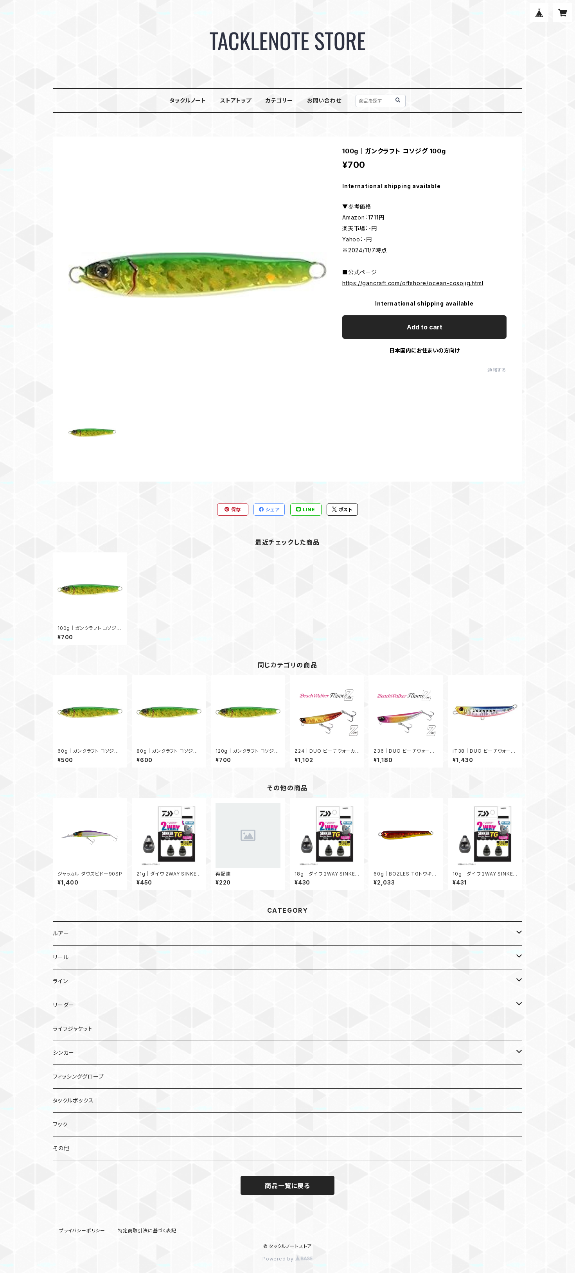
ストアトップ (236, 100)
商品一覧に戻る (287, 1186)
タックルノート (187, 100)
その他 (61, 1148)
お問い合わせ (324, 100)
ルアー (61, 933)
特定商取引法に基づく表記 (147, 1230)
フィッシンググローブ (78, 1076)
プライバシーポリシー (82, 1230)
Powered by (287, 1259)
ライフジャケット (72, 1028)
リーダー (63, 1004)
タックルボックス (73, 1100)
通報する (497, 370)
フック (60, 1124)
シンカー (63, 1052)
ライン (60, 981)
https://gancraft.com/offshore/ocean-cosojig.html (412, 283)
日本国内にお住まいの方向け (424, 350)
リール (60, 957)
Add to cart (424, 327)
